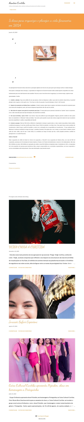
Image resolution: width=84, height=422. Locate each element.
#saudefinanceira (22, 157)
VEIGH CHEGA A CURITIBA (27, 247)
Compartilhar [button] (69, 157)
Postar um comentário (14, 168)
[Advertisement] (42, 184)
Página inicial (13, 9)
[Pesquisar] (67, 3)
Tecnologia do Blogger (42, 416)
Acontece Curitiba (17, 3)
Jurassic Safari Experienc (23, 322)
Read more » (71, 267)
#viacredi (29, 157)
